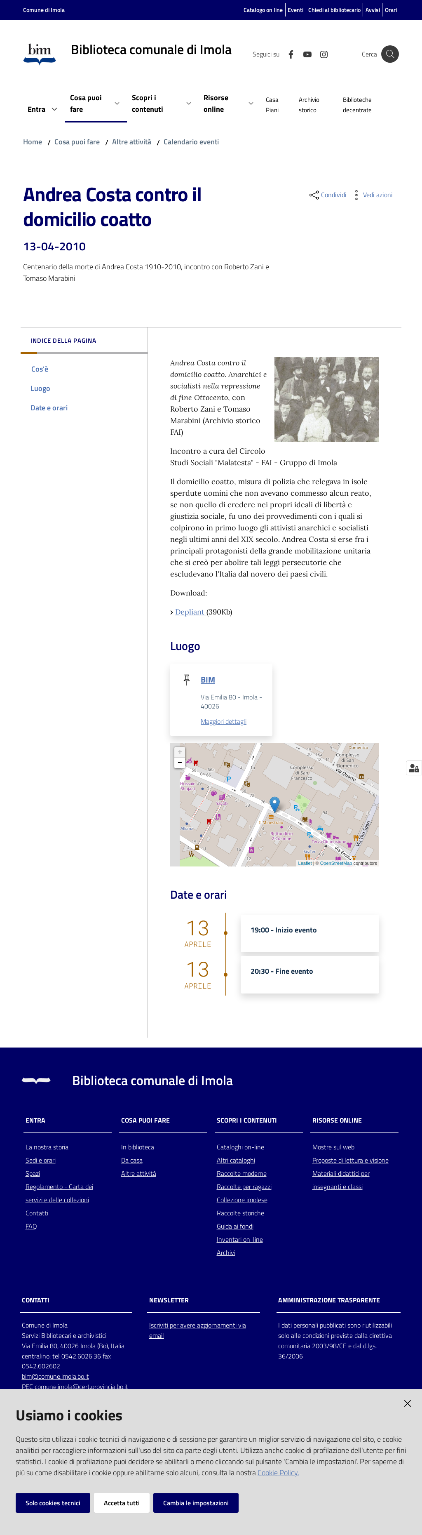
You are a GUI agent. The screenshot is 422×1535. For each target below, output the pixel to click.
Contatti (37, 1213)
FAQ (31, 1226)
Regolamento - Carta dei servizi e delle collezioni (59, 1193)
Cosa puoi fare (77, 141)
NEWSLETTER (169, 1300)
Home (32, 141)
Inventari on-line (240, 1239)
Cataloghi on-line (240, 1147)
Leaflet (305, 863)
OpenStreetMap (336, 863)
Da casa (132, 1160)
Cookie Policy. (278, 1472)
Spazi (33, 1173)
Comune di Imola (44, 9)
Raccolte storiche (240, 1213)
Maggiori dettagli (223, 722)
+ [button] (180, 752)
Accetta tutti (122, 1503)
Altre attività (131, 141)
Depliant (190, 612)
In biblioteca (137, 1147)
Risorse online (337, 1120)
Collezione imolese (242, 1200)
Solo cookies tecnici (53, 1503)
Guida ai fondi (235, 1226)
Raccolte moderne (242, 1173)
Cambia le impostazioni (196, 1503)
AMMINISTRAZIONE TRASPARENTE (329, 1300)
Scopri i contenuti (247, 1120)
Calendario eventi (191, 141)
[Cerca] (389, 54)
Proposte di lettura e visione (350, 1160)
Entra (35, 1120)
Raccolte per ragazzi (244, 1186)
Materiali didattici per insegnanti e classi (341, 1179)
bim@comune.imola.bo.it (55, 1377)
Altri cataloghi (236, 1160)
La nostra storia (47, 1147)
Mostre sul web (333, 1147)
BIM (208, 679)
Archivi (226, 1252)
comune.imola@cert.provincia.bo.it (81, 1387)
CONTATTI (35, 1300)
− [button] (180, 763)
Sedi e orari (41, 1160)
